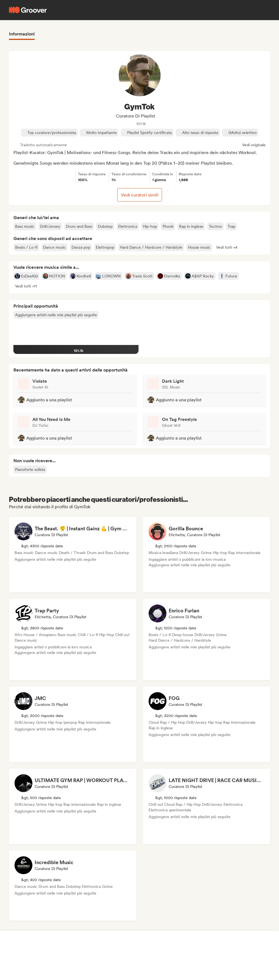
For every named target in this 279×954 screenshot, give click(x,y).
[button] (226, 247)
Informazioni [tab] (22, 34)
